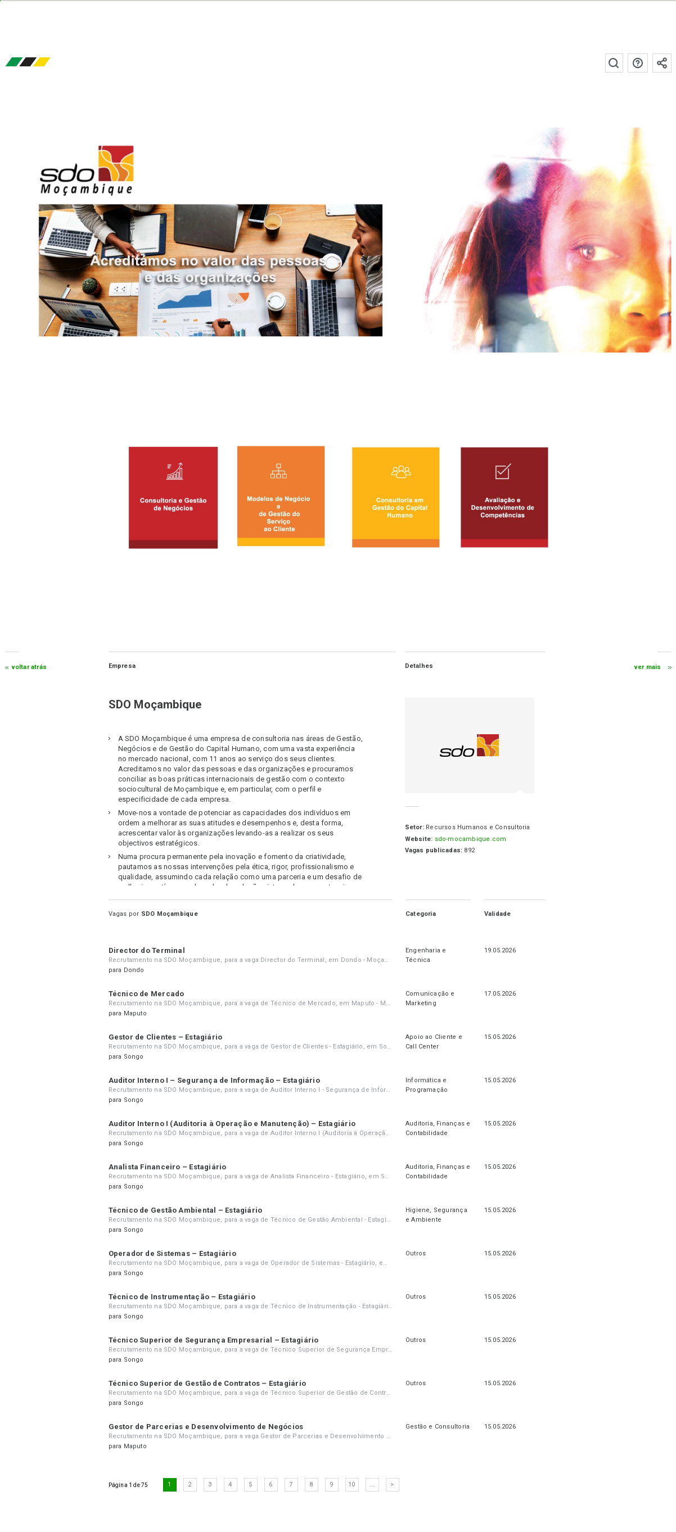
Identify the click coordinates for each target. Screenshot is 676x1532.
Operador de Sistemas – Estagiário (172, 1253)
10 (352, 1484)
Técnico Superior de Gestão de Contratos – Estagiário (207, 1383)
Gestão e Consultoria (437, 1426)
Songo (134, 1056)
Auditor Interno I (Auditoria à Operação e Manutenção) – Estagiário (232, 1123)
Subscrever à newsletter (661, 63)
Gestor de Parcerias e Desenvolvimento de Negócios (206, 1426)
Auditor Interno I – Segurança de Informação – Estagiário (214, 1080)
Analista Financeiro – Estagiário (168, 1167)
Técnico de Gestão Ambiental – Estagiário (186, 1210)
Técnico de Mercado (146, 993)
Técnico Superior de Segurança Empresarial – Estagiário (214, 1340)
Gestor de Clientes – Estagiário (166, 1037)
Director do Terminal (147, 950)
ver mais (647, 667)
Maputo (135, 1013)
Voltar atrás (29, 667)
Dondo (134, 970)
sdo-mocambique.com (470, 839)
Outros (415, 1253)
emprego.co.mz (44, 62)
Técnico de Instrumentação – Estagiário (182, 1297)
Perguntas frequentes (637, 63)
